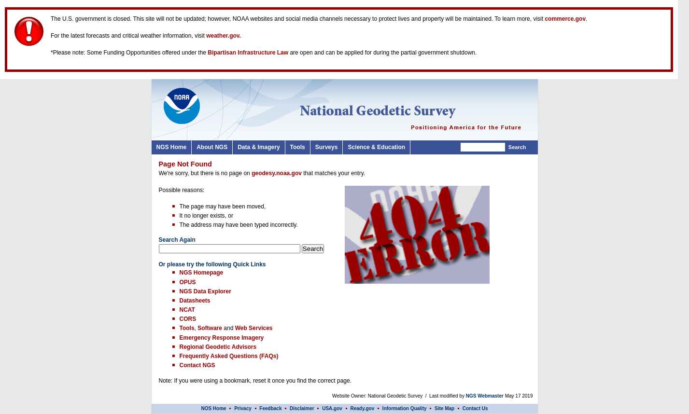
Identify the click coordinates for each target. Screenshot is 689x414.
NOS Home (213, 408)
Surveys (326, 147)
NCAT (187, 309)
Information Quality (404, 408)
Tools (297, 147)
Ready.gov (362, 408)
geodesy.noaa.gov (277, 173)
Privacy (243, 408)
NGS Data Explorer (205, 291)
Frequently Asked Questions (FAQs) (229, 356)
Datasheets (195, 300)
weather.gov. (223, 35)
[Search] (483, 147)
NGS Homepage (202, 272)
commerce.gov (565, 18)
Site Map (444, 408)
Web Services (254, 328)
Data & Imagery (259, 147)
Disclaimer (302, 408)
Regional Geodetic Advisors (218, 347)
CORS (188, 319)
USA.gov (332, 408)
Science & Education (376, 147)
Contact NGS (197, 365)
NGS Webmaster (485, 396)
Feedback (270, 408)
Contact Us (475, 408)
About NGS (212, 147)
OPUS (188, 282)
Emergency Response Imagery (222, 337)
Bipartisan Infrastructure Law (248, 52)
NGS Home (171, 147)
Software (209, 328)
